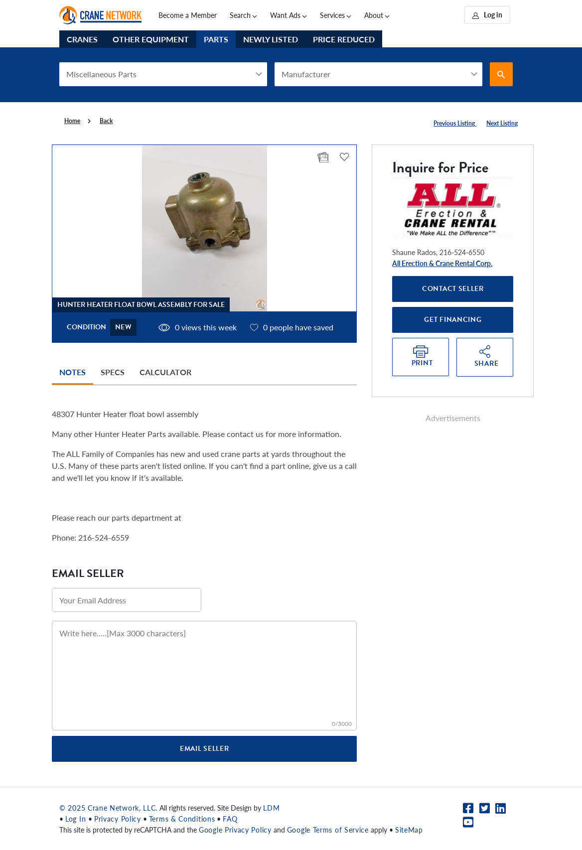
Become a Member (187, 15)
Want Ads (285, 15)
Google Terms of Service (328, 830)
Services (332, 15)
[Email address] (126, 600)
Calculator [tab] (165, 372)
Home (72, 121)
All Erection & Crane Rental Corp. (442, 263)
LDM (271, 808)
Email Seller (204, 748)
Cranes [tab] (82, 39)
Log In (76, 819)
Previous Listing (455, 123)
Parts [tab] (216, 39)
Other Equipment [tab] (151, 39)
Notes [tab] (72, 372)
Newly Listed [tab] (270, 39)
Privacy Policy (117, 819)
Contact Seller (453, 288)
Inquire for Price (440, 167)
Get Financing (452, 319)
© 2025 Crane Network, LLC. (108, 808)
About (373, 15)
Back (106, 121)
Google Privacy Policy (235, 830)
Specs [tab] (113, 372)
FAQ (230, 819)
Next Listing (502, 123)
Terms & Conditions (182, 819)
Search (240, 15)
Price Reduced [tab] (344, 39)
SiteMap (409, 830)
